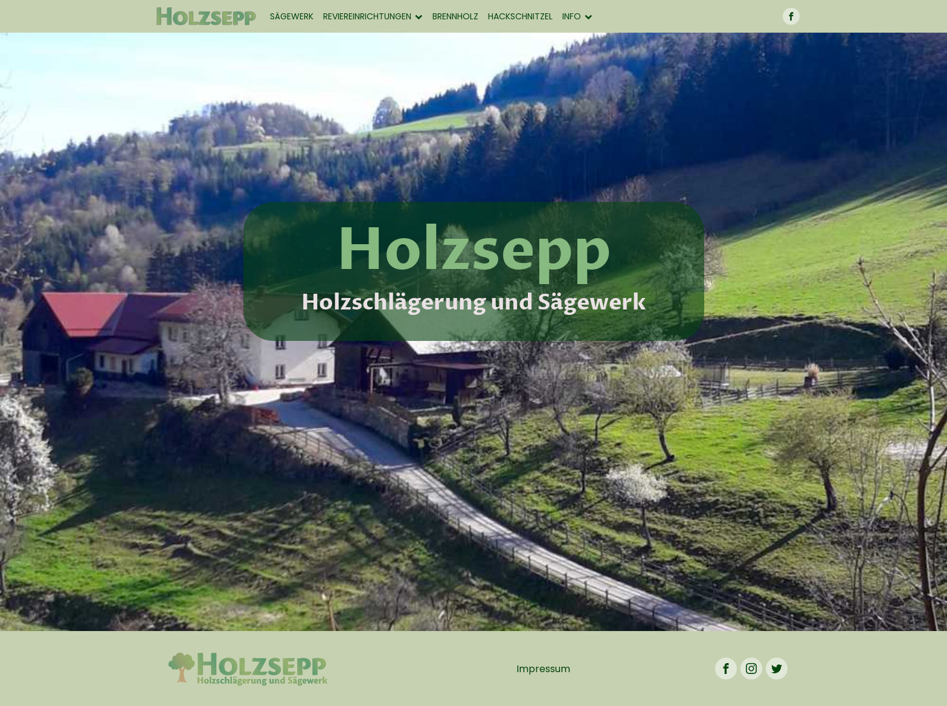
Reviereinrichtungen (373, 16)
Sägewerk (291, 16)
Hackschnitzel (520, 16)
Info (577, 16)
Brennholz (455, 16)
